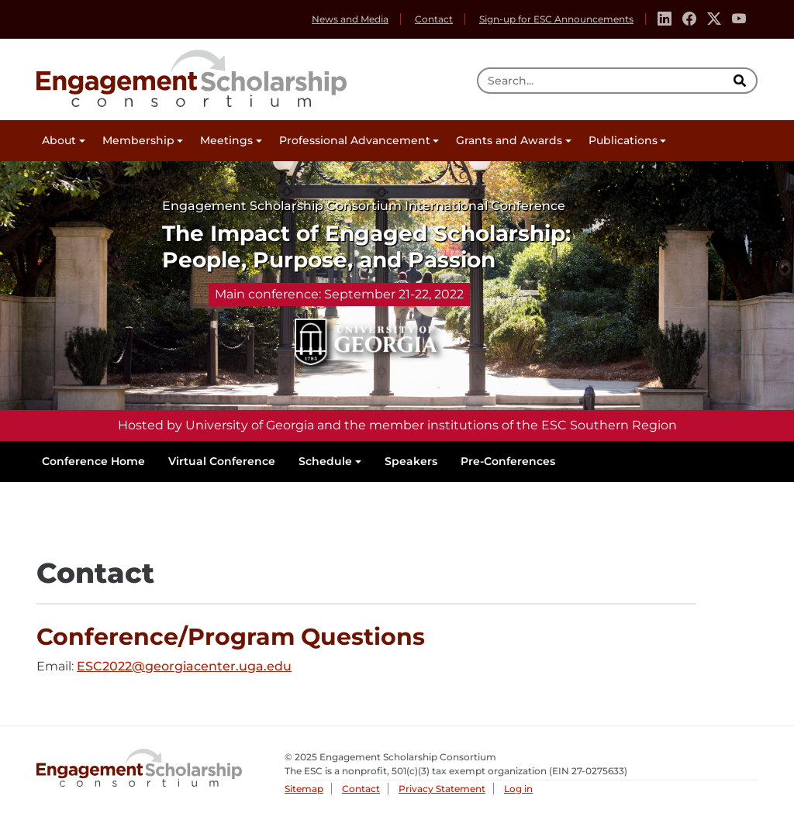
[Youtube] (739, 19)
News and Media (350, 19)
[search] (741, 80)
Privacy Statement (442, 788)
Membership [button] (138, 140)
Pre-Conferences (508, 461)
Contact (434, 19)
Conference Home (93, 461)
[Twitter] (714, 19)
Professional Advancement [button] (354, 140)
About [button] (59, 140)
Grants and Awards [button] (509, 140)
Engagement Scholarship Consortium (191, 76)
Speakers (411, 461)
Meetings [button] (226, 140)
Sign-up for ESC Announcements (556, 19)
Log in (518, 788)
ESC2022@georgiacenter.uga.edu (184, 667)
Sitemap (304, 788)
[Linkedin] (664, 19)
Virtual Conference (221, 461)
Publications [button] (623, 140)
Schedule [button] (325, 461)
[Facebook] (689, 19)
